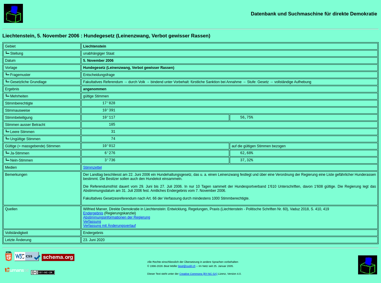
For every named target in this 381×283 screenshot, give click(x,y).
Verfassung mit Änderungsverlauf (109, 226)
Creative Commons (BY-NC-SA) (198, 273)
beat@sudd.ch (186, 266)
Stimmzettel (92, 167)
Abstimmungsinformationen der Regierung (116, 217)
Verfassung (92, 221)
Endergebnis (93, 213)
